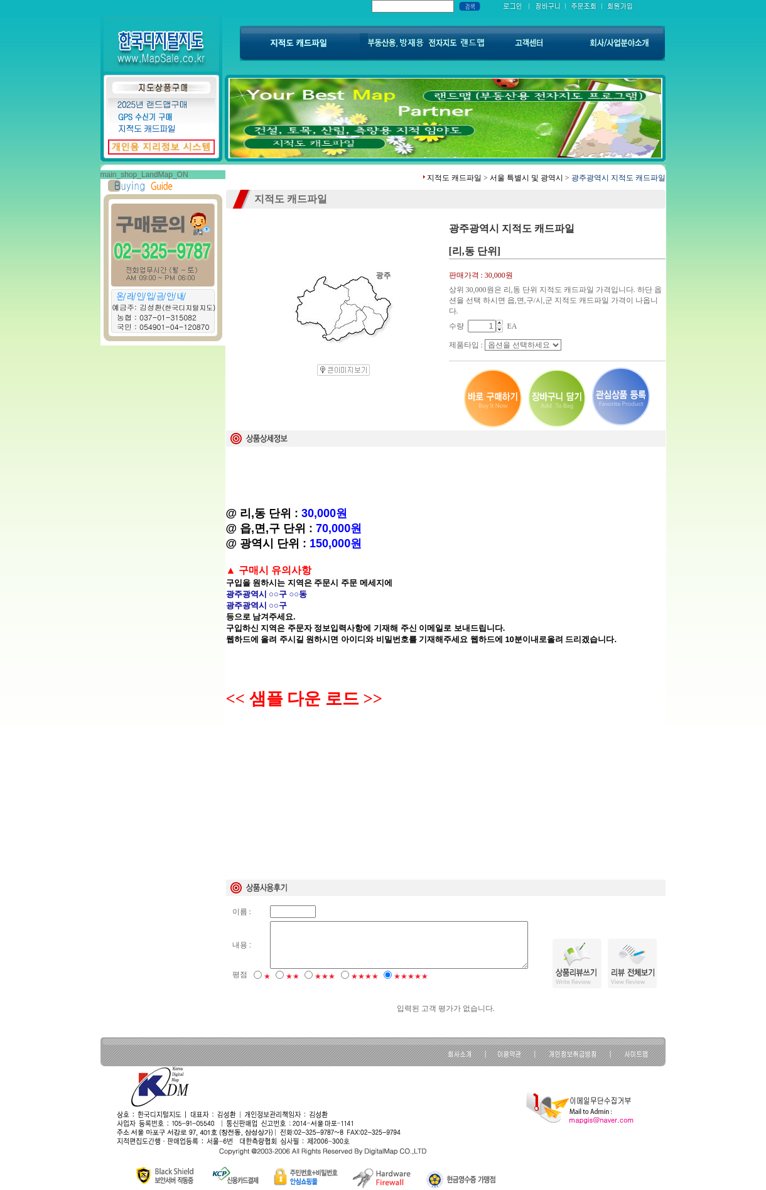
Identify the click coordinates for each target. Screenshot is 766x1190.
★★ (292, 976)
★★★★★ (411, 976)
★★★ (325, 976)
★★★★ (365, 976)
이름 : (241, 911)
